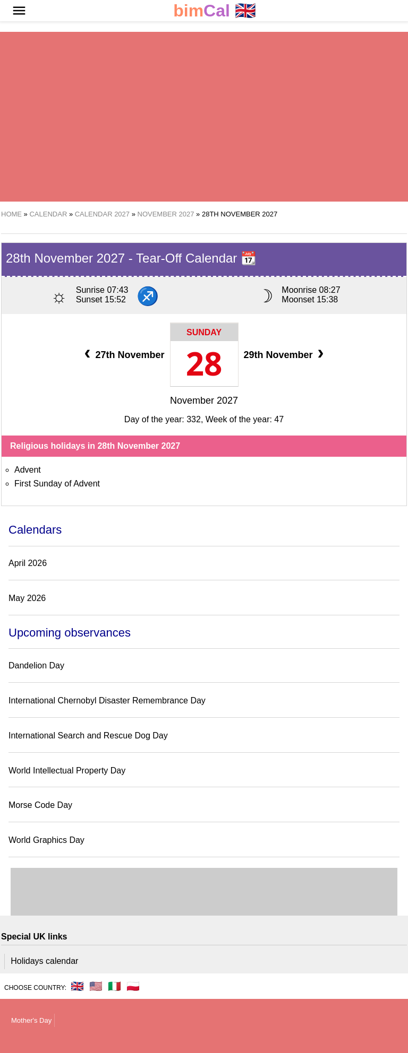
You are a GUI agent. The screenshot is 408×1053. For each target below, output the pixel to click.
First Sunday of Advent (57, 483)
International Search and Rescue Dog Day (88, 735)
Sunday (204, 332)
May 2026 (27, 598)
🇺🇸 (96, 986)
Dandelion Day (36, 665)
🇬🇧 (214, 11)
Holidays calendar (44, 960)
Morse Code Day (40, 805)
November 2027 (204, 400)
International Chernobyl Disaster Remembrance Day (107, 700)
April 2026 (27, 563)
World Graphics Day (46, 840)
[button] (19, 10)
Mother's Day (31, 1020)
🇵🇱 (133, 986)
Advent (27, 469)
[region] (204, 117)
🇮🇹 (114, 986)
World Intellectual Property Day (66, 770)
